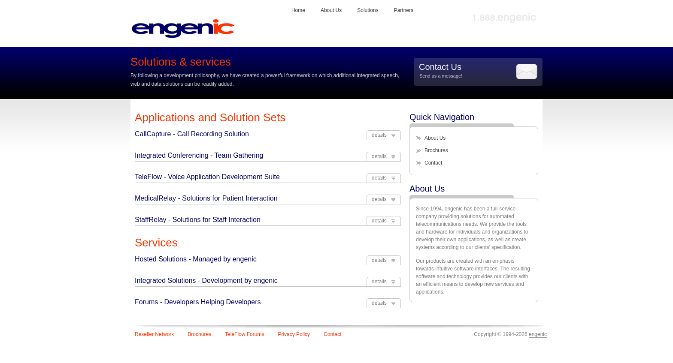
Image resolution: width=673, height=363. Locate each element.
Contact (433, 163)
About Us (331, 10)
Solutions (367, 10)
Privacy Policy (294, 334)
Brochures (436, 150)
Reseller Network (154, 334)
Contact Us (440, 67)
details (379, 135)
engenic (538, 334)
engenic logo (199, 32)
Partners (403, 10)
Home (298, 10)
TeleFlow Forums (244, 334)
